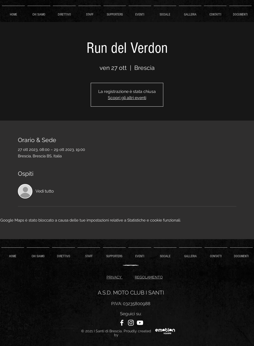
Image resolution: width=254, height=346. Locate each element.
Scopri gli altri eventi (127, 97)
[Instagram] (131, 323)
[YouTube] (140, 323)
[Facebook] (122, 323)
